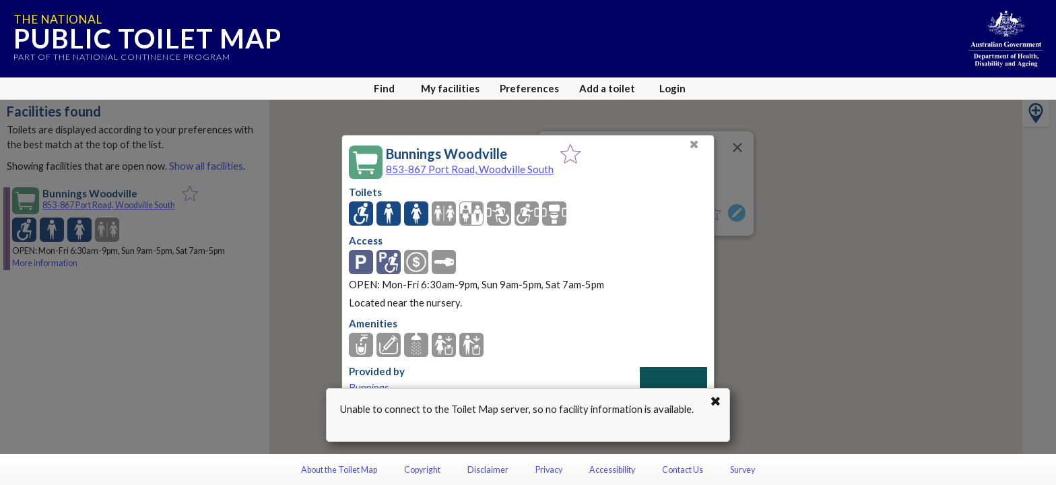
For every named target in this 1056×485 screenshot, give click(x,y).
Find (384, 88)
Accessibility (612, 470)
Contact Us (682, 470)
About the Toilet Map (339, 470)
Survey (742, 470)
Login (672, 88)
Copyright (422, 470)
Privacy (548, 470)
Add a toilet (607, 88)
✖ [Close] (694, 144)
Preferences (529, 88)
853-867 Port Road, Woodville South (470, 169)
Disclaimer (487, 470)
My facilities (450, 88)
